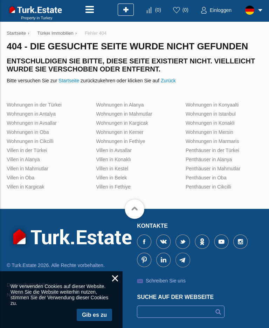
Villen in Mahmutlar (27, 168)
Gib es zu (94, 315)
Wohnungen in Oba (28, 132)
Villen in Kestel (112, 168)
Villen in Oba (20, 177)
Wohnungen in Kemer (120, 132)
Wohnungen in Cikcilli (30, 141)
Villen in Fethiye (113, 187)
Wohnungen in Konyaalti (212, 105)
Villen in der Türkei (27, 150)
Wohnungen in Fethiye (120, 141)
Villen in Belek (111, 177)
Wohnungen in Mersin (209, 132)
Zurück (168, 80)
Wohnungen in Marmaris (212, 141)
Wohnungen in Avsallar (32, 123)
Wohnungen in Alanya (120, 105)
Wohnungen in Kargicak (122, 123)
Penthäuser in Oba (206, 177)
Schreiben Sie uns (166, 280)
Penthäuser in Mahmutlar (213, 168)
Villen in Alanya (23, 159)
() (158, 10)
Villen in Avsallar (114, 150)
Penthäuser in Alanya (209, 159)
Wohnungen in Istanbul (211, 114)
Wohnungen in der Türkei (34, 105)
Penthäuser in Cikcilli (208, 187)
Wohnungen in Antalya (31, 114)
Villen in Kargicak (25, 187)
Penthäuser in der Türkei (212, 150)
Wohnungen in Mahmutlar (124, 114)
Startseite (68, 80)
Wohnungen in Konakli (210, 123)
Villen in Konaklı (113, 159)
